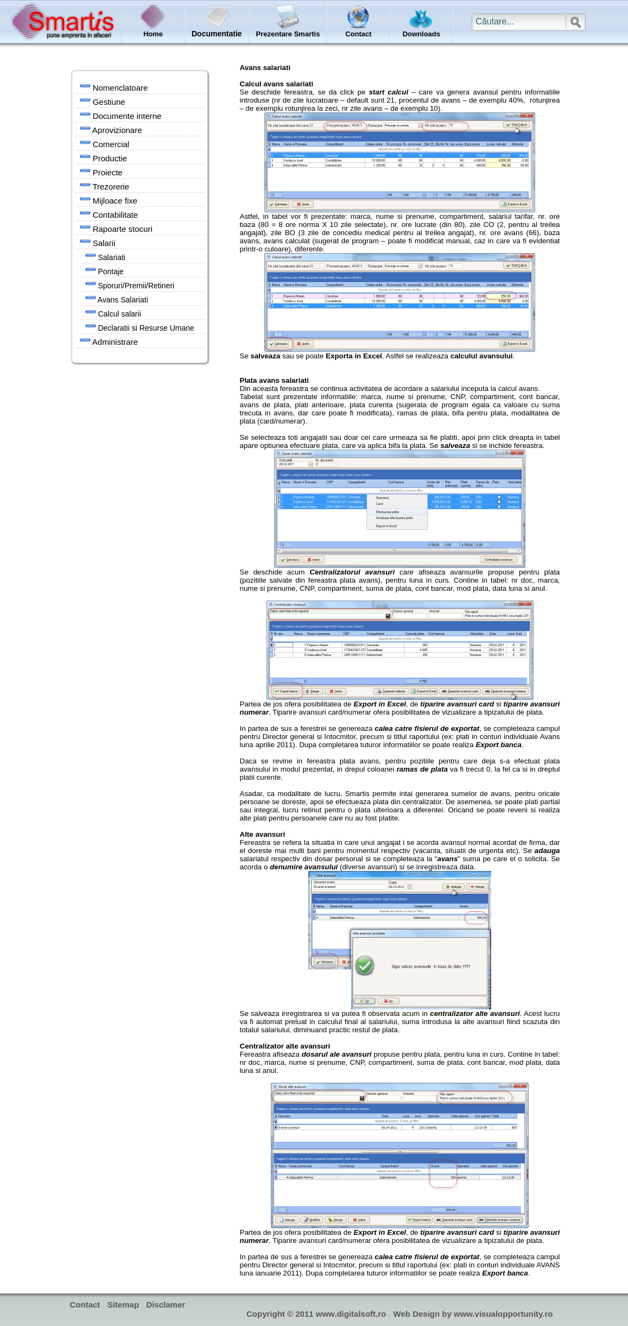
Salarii (98, 242)
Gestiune (102, 101)
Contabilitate (109, 214)
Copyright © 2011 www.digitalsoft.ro (316, 1313)
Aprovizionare (111, 129)
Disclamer (165, 1304)
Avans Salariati (116, 298)
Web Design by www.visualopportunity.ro (473, 1313)
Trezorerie (105, 185)
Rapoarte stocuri (116, 228)
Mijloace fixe (109, 199)
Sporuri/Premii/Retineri (130, 284)
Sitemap (123, 1304)
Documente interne (121, 115)
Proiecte (101, 171)
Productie (104, 157)
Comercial (105, 143)
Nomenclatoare (114, 86)
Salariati (105, 256)
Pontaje (104, 270)
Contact (85, 1304)
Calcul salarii (113, 312)
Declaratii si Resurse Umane (139, 326)
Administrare (109, 341)
